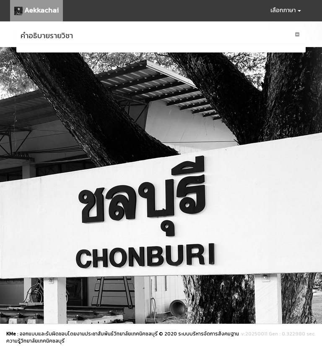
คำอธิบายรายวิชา (47, 35)
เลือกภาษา (285, 10)
